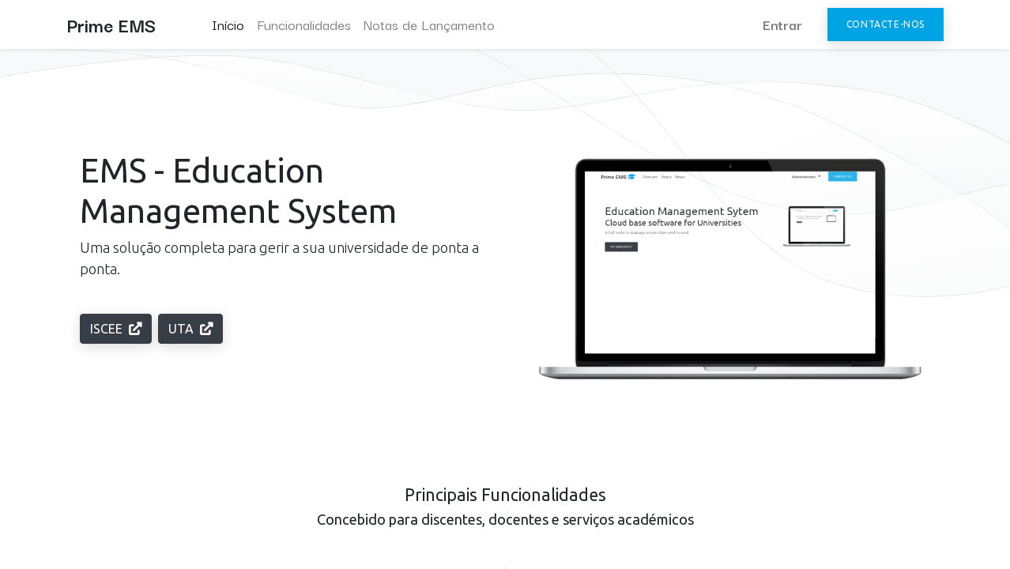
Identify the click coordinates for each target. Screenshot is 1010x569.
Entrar (782, 24)
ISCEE (115, 329)
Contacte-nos (885, 24)
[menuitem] (228, 24)
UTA (190, 329)
